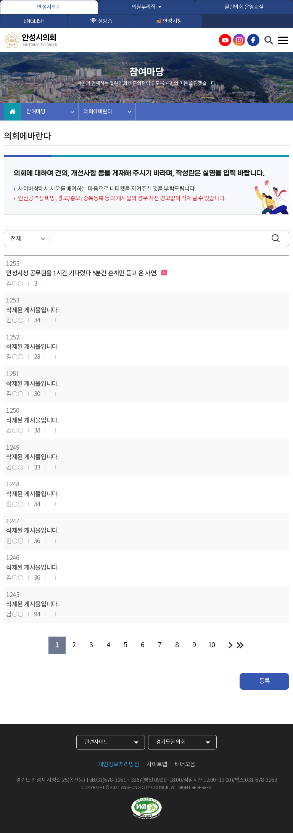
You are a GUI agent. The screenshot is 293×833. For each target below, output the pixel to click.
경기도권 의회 (171, 742)
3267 (136, 780)
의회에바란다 (98, 112)
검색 (277, 239)
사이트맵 (156, 764)
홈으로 (12, 112)
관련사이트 (96, 742)
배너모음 (185, 764)
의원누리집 (144, 7)
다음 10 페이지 (230, 645)
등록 (264, 681)
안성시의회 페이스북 (253, 40)
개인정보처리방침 (118, 764)
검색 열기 (269, 40)
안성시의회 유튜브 (225, 40)
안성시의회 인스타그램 (239, 40)
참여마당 (35, 112)
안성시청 (172, 21)
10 (211, 645)
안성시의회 (49, 7)
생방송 (105, 21)
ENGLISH (34, 21)
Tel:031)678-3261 (106, 780)
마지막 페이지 (240, 645)
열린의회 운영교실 (244, 7)
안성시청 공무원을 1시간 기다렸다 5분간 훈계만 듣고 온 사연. (82, 273)
